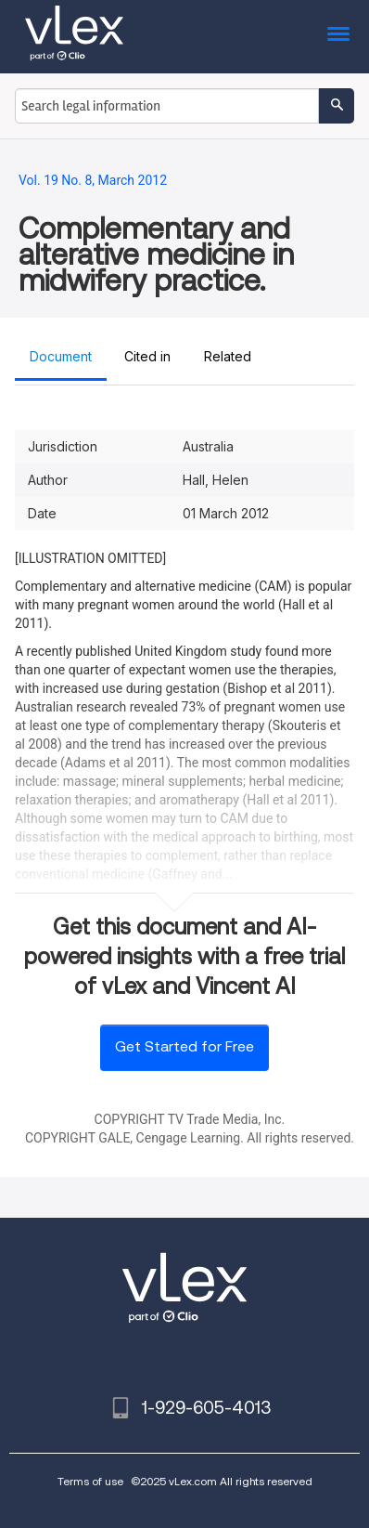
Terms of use (90, 1481)
